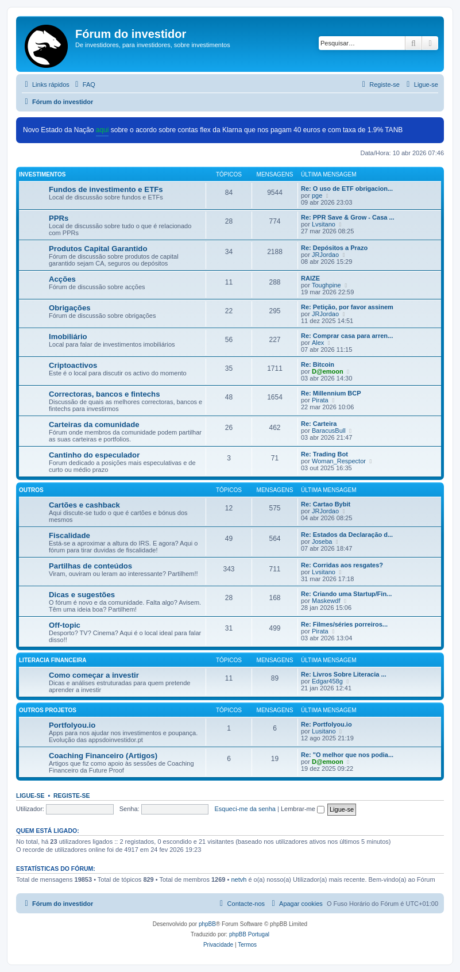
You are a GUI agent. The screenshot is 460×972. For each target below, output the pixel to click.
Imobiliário (68, 336)
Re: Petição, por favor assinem (347, 306)
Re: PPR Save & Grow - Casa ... (348, 217)
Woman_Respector (339, 461)
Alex (318, 342)
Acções (62, 279)
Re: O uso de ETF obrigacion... (347, 188)
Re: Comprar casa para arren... (347, 335)
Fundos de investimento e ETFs (106, 189)
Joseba (322, 541)
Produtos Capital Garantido (98, 248)
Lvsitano (323, 224)
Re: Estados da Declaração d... (347, 534)
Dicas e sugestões (82, 594)
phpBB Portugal (249, 934)
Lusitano (324, 731)
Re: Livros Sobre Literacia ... (343, 674)
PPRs (58, 218)
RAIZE (310, 278)
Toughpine (326, 285)
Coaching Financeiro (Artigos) (103, 755)
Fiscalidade (69, 535)
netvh (238, 879)
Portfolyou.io (72, 725)
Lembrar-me (302, 808)
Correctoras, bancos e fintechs (104, 394)
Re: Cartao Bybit (325, 504)
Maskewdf (326, 600)
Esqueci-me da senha (245, 808)
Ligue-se (30, 795)
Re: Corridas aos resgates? (342, 565)
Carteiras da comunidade (94, 424)
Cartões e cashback (84, 505)
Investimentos (42, 174)
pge (317, 195)
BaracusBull (329, 430)
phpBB (207, 924)
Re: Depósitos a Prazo (334, 247)
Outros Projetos (47, 710)
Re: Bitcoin (317, 364)
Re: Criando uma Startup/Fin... (346, 593)
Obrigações (70, 307)
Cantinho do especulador (94, 455)
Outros (31, 490)
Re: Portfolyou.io (326, 724)
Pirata (320, 400)
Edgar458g (327, 681)
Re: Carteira (319, 423)
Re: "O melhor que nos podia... (347, 754)
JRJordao (325, 254)
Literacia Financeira (52, 660)
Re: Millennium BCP (331, 393)
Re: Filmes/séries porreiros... (344, 624)
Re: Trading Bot (324, 454)
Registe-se (71, 795)
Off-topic (64, 625)
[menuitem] (83, 84)
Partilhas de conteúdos (90, 566)
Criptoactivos (73, 365)
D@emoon (327, 371)
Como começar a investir (94, 675)
